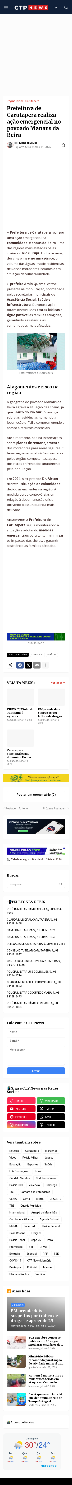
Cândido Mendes (19, 1178)
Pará (50, 1240)
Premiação (16, 1246)
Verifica (40, 1274)
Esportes (32, 1164)
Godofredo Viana (46, 1178)
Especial (32, 1253)
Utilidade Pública (19, 1274)
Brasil (38, 1171)
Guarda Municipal (31, 1205)
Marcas (47, 1267)
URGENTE (55, 1198)
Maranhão (51, 1150)
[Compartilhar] (62, 145)
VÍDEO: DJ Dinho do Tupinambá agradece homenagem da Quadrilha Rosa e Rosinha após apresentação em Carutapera (20, 713)
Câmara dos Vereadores (35, 1191)
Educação (15, 1164)
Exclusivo (15, 1253)
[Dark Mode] (57, 7)
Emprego (51, 1185)
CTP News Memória (39, 1260)
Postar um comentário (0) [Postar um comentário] (36, 794)
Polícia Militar (30, 1157)
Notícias (51, 654)
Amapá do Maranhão (44, 1212)
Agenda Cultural (49, 1219)
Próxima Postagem (54, 808)
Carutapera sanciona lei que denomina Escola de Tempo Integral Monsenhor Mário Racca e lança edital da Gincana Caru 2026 (20, 754)
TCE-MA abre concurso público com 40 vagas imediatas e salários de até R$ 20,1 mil (44, 1341)
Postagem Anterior (17, 808)
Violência (34, 1185)
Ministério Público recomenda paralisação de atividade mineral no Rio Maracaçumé (45, 1360)
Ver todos (56, 682)
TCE (11, 1191)
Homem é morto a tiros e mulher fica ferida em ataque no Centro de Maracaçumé (45, 1379)
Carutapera (32, 101)
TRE (11, 1205)
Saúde (48, 1164)
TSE (56, 1253)
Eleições (36, 1233)
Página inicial (15, 101)
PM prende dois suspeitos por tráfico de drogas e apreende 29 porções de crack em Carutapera (51, 713)
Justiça (49, 1157)
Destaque (15, 1267)
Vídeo (12, 1157)
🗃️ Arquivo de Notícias (20, 1422)
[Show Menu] (6, 7)
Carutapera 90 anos (21, 1219)
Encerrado (30, 1226)
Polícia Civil (16, 1185)
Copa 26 (36, 1240)
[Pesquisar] (66, 7)
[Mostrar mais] (45, 665)
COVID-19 (15, 1260)
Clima (26, 1198)
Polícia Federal (51, 1226)
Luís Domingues (19, 1171)
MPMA (13, 1226)
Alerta (40, 1198)
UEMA (13, 1198)
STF (31, 1246)
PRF (45, 1253)
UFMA (43, 1246)
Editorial (32, 1267)
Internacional (17, 1212)
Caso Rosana (17, 1233)
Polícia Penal (17, 1240)
